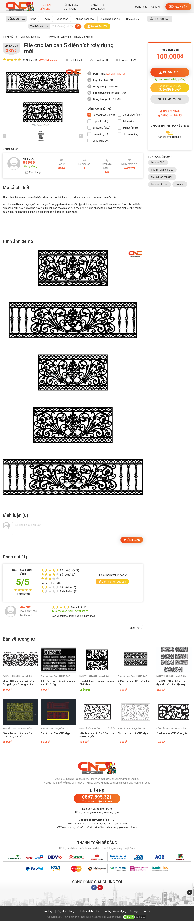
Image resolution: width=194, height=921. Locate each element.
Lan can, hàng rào (84, 19)
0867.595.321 (97, 797)
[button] (169, 87)
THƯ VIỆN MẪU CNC (45, 6)
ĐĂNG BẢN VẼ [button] (97, 26)
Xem (35, 172)
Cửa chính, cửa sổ (110, 19)
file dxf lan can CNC (162, 177)
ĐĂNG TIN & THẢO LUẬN (98, 6)
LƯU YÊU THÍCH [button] (169, 99)
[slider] (12, 59)
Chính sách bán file (89, 911)
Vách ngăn (62, 19)
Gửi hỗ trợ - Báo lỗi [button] (170, 115)
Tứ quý (46, 19)
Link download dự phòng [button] (169, 79)
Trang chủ (8, 36)
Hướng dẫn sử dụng (115, 911)
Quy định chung (65, 911)
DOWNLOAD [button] (169, 72)
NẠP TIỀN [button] (178, 7)
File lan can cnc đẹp (162, 169)
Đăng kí (155, 6)
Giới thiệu (48, 911)
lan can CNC (158, 162)
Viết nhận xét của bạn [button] (112, 581)
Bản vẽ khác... (133, 19)
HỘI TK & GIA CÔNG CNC (70, 6)
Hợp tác (146, 911)
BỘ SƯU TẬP (162, 19)
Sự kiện (134, 911)
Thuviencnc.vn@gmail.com (97, 801)
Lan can (180, 184)
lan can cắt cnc (159, 184)
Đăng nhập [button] (141, 6)
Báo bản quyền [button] (170, 111)
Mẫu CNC (25, 607)
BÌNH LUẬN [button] (132, 539)
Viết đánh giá (48, 60)
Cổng (33, 19)
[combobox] (39, 25)
